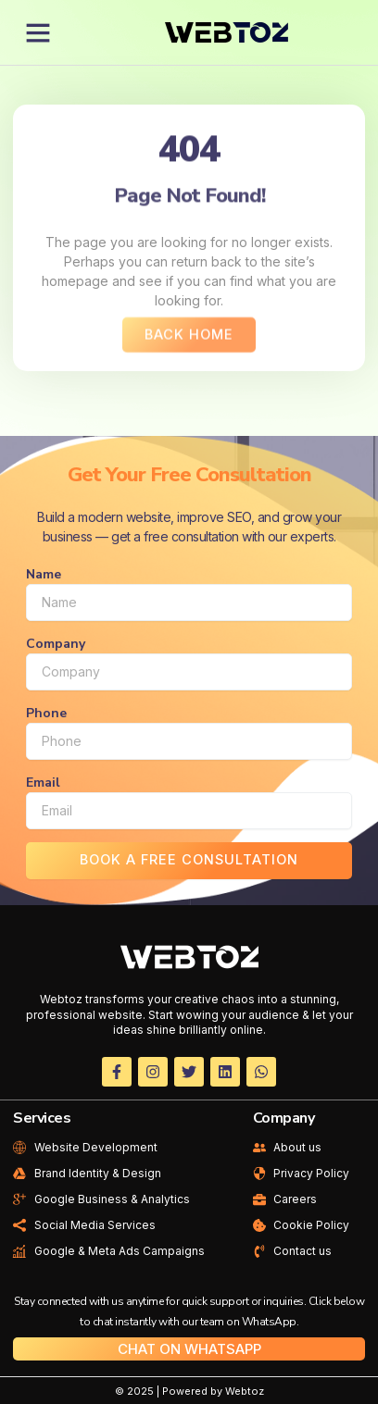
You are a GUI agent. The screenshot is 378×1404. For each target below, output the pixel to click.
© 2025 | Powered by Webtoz (189, 1391)
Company (55, 643)
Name (43, 574)
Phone (46, 713)
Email (43, 782)
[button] (38, 32)
